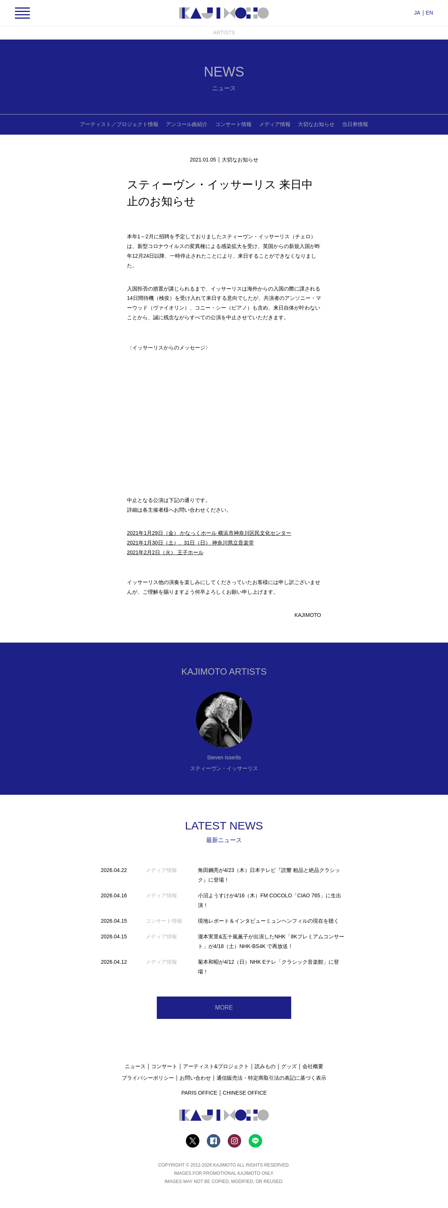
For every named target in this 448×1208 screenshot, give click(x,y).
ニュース (135, 1066)
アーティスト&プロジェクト (216, 1066)
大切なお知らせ (316, 124)
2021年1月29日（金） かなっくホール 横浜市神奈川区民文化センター (209, 533)
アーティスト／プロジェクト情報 (119, 124)
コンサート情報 (233, 124)
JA (417, 13)
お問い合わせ (195, 1078)
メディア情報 (274, 124)
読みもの (265, 1066)
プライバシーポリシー (148, 1078)
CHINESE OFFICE (245, 1093)
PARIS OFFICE (199, 1093)
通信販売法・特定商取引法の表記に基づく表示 (271, 1078)
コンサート (164, 1066)
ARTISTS (224, 32)
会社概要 (312, 1066)
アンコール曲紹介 (187, 124)
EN (429, 13)
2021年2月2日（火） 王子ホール (165, 552)
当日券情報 (355, 124)
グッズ (289, 1066)
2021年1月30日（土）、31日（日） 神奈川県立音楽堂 (190, 543)
